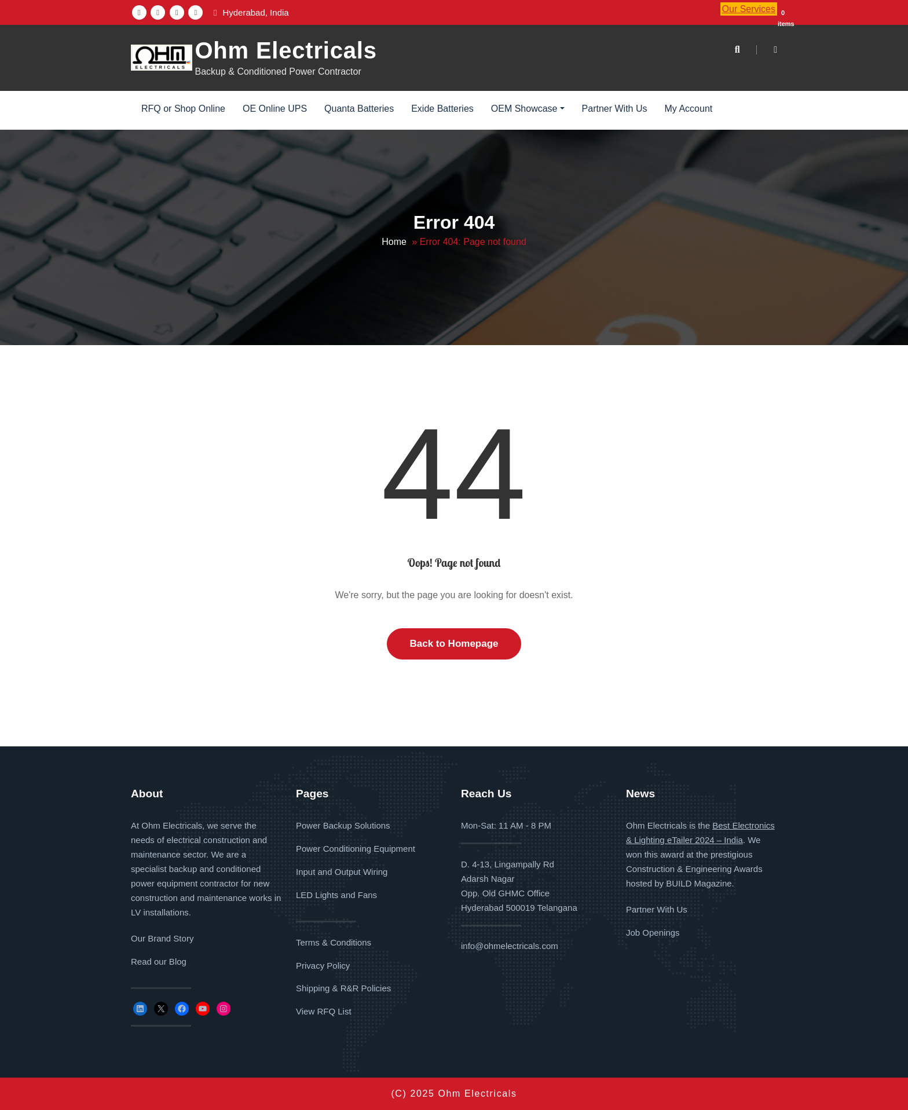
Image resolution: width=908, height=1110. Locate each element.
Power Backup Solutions (343, 825)
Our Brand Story (162, 938)
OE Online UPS (275, 108)
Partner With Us (614, 108)
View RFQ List (324, 1011)
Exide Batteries (442, 108)
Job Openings (653, 932)
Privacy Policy (323, 965)
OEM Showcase (528, 108)
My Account (689, 108)
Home (394, 242)
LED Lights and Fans (336, 895)
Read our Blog (158, 961)
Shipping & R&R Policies (343, 989)
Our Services (748, 9)
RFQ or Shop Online (183, 108)
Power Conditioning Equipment (355, 848)
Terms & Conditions (333, 942)
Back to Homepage (453, 643)
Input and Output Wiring (341, 872)
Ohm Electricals (285, 50)
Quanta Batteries (359, 108)
